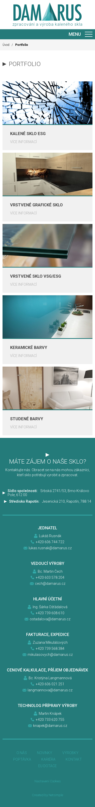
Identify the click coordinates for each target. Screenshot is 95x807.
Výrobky (70, 753)
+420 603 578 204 (50, 577)
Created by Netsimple (47, 795)
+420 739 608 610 (50, 613)
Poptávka (22, 759)
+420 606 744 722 (50, 542)
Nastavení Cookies (47, 781)
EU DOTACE (47, 766)
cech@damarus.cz (50, 584)
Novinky (44, 753)
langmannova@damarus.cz (50, 690)
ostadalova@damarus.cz (50, 619)
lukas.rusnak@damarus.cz (50, 548)
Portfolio (21, 45)
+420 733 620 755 (50, 720)
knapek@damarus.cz (50, 726)
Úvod (6, 45)
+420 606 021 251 (50, 684)
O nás (21, 753)
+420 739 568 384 (50, 649)
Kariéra (48, 759)
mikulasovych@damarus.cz (50, 655)
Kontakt (74, 759)
